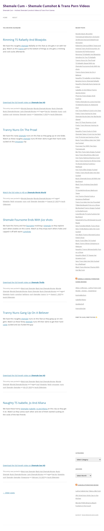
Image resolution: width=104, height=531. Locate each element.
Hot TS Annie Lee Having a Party (87, 137)
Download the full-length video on (24, 102)
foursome (30, 226)
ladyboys (25, 294)
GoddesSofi (80, 304)
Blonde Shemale (27, 108)
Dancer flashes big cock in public (90, 515)
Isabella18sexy (81, 299)
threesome (25, 477)
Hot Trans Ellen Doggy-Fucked (86, 170)
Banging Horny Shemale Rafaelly (87, 81)
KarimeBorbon (81, 295)
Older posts (9, 493)
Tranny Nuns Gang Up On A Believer (26, 312)
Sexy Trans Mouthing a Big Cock (87, 155)
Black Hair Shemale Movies (45, 288)
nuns (24, 201)
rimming (16, 114)
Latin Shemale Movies (28, 111)
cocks (5, 324)
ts (47, 294)
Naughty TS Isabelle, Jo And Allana (24, 403)
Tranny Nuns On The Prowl (20, 130)
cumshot (18, 294)
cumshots (27, 231)
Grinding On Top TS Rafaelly (86, 57)
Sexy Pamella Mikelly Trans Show (87, 226)
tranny (21, 49)
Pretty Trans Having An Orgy (86, 113)
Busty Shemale (57, 108)
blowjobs (54, 111)
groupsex (19, 141)
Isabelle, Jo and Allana (38, 409)
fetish (12, 201)
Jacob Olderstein (56, 114)
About (14, 17)
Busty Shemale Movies (11, 111)
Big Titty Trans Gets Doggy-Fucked (88, 152)
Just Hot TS (78, 515)
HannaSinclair (81, 308)
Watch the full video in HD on (24, 192)
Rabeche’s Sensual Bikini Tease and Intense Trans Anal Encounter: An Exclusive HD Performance (88, 48)
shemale (24, 46)
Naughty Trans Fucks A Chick (86, 131)
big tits (47, 111)
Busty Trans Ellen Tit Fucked (86, 240)
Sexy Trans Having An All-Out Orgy (88, 161)
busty (60, 111)
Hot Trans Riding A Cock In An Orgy (88, 110)
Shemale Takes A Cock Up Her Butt (88, 134)
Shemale (23, 114)
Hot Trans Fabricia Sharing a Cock (88, 158)
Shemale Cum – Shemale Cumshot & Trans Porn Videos (46, 6)
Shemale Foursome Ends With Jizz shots (28, 220)
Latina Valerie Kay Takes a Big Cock (88, 491)
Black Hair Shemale (28, 288)
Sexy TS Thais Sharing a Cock (86, 122)
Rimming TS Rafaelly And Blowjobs (24, 39)
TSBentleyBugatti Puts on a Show (88, 205)
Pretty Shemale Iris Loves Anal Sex (88, 102)
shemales (41, 201)
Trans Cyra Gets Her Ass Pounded (88, 202)
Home (5, 17)
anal (37, 384)
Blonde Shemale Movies (42, 108)
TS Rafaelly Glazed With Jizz (85, 63)
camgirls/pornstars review (88, 485)
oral (10, 114)
